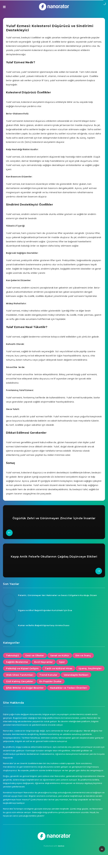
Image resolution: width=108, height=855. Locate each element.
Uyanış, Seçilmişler (90, 668)
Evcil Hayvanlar (43, 661)
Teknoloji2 (12, 655)
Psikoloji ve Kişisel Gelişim (22, 668)
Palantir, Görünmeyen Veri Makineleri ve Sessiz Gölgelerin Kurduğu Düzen (57, 595)
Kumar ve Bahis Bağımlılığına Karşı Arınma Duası (43, 625)
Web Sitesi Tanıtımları (19, 674)
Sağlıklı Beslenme (17, 661)
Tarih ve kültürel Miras (58, 668)
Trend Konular (48, 674)
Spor (62, 661)
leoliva (61, 846)
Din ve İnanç (83, 655)
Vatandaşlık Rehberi (76, 674)
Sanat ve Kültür (59, 655)
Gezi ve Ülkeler (34, 655)
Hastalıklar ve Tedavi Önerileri (68, 687)
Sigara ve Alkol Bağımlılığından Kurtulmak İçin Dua (45, 610)
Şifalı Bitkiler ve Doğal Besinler (25, 687)
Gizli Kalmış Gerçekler (19, 681)
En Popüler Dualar (50, 681)
